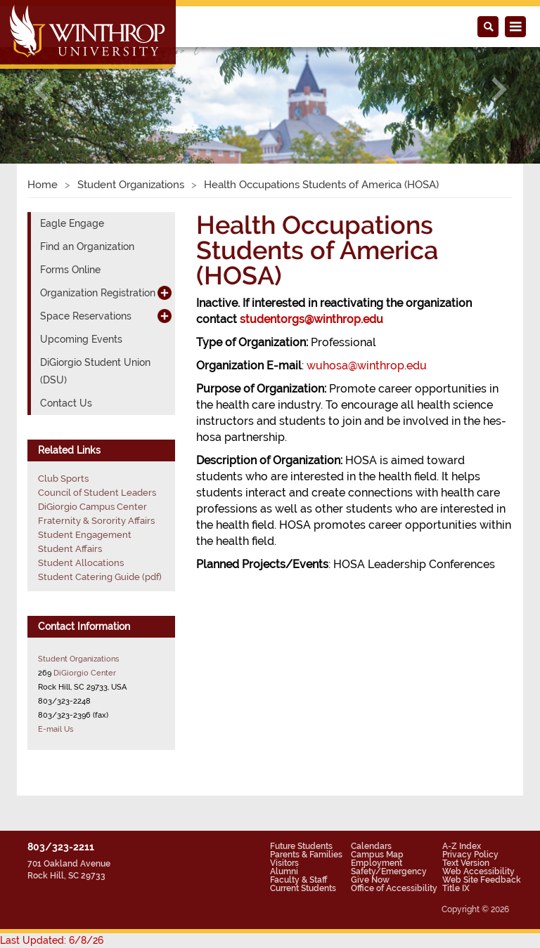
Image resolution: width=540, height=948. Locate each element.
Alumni (284, 871)
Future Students (301, 846)
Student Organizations (130, 184)
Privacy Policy (470, 855)
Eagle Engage (72, 223)
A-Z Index (461, 846)
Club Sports (63, 478)
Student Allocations (81, 563)
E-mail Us (55, 729)
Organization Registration (97, 292)
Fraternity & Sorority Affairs (96, 520)
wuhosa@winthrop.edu (367, 365)
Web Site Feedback (481, 880)
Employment (376, 863)
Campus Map (377, 855)
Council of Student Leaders (97, 492)
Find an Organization (87, 246)
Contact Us (66, 403)
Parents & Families (306, 855)
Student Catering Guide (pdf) (100, 577)
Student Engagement (84, 534)
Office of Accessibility (394, 888)
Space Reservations (85, 316)
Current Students (303, 888)
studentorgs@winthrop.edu (311, 319)
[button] (40, 89)
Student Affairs (70, 549)
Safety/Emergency (389, 871)
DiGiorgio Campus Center (92, 506)
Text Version (465, 863)
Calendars (371, 846)
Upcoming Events (81, 339)
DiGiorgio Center (84, 673)
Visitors (284, 863)
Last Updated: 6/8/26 (51, 940)
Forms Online (70, 269)
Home (42, 184)
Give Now (370, 880)
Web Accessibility (478, 871)
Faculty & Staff (298, 880)
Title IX (456, 888)
